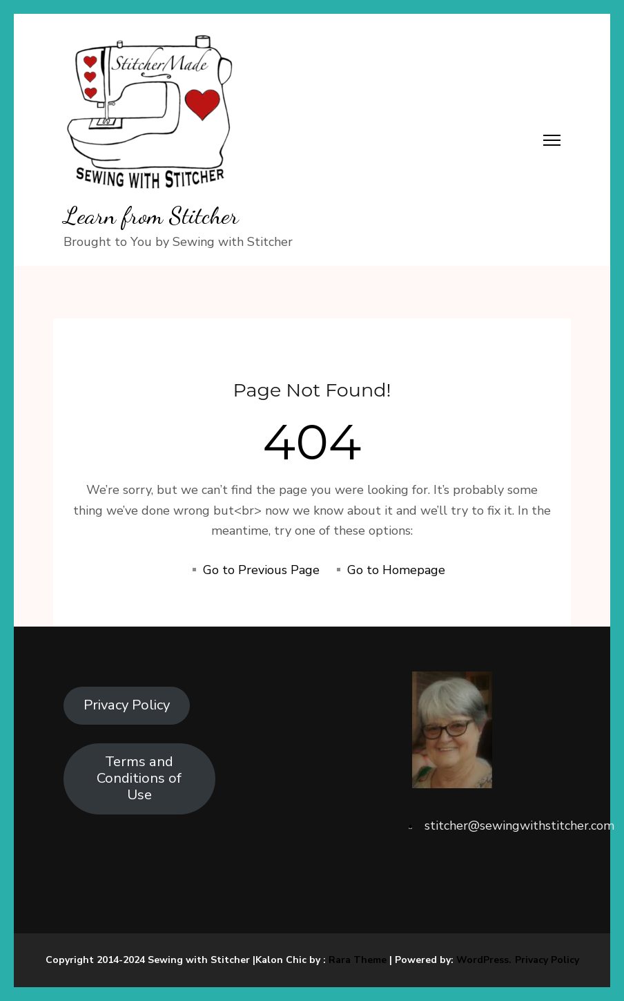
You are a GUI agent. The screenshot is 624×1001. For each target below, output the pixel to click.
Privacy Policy (127, 705)
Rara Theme (358, 959)
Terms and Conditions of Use (139, 778)
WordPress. (483, 959)
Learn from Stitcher (151, 215)
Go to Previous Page (261, 570)
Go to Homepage (396, 570)
